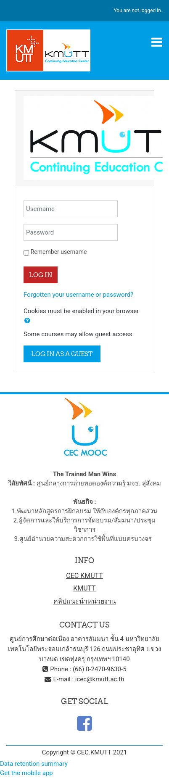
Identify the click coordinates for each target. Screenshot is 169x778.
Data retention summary (34, 763)
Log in (40, 275)
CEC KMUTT (84, 576)
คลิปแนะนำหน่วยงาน (84, 601)
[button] (27, 321)
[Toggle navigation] (157, 42)
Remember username (59, 251)
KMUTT (84, 588)
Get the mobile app (26, 773)
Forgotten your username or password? (78, 294)
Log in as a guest (62, 354)
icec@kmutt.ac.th (99, 679)
